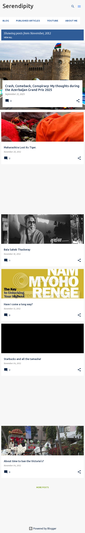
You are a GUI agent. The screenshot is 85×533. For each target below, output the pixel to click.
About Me (71, 20)
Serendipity (18, 6)
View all (8, 37)
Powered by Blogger (42, 528)
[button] (78, 101)
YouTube (52, 20)
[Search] (73, 6)
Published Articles (28, 20)
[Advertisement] (42, 189)
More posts (42, 487)
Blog (6, 20)
